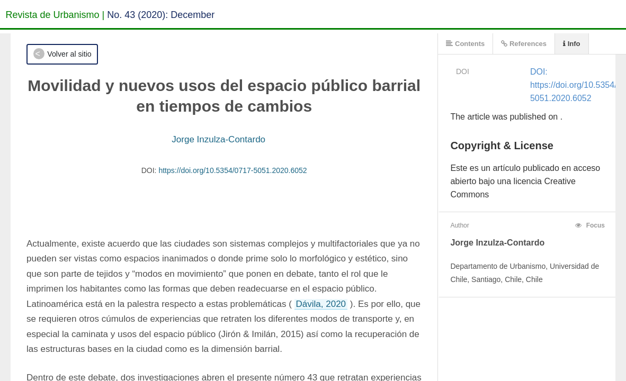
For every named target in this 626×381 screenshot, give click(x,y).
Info (571, 44)
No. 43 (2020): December (160, 15)
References (524, 44)
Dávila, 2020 (321, 304)
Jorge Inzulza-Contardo (218, 139)
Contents (465, 44)
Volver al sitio (69, 54)
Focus (590, 225)
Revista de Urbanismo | (55, 15)
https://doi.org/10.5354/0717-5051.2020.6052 (232, 170)
